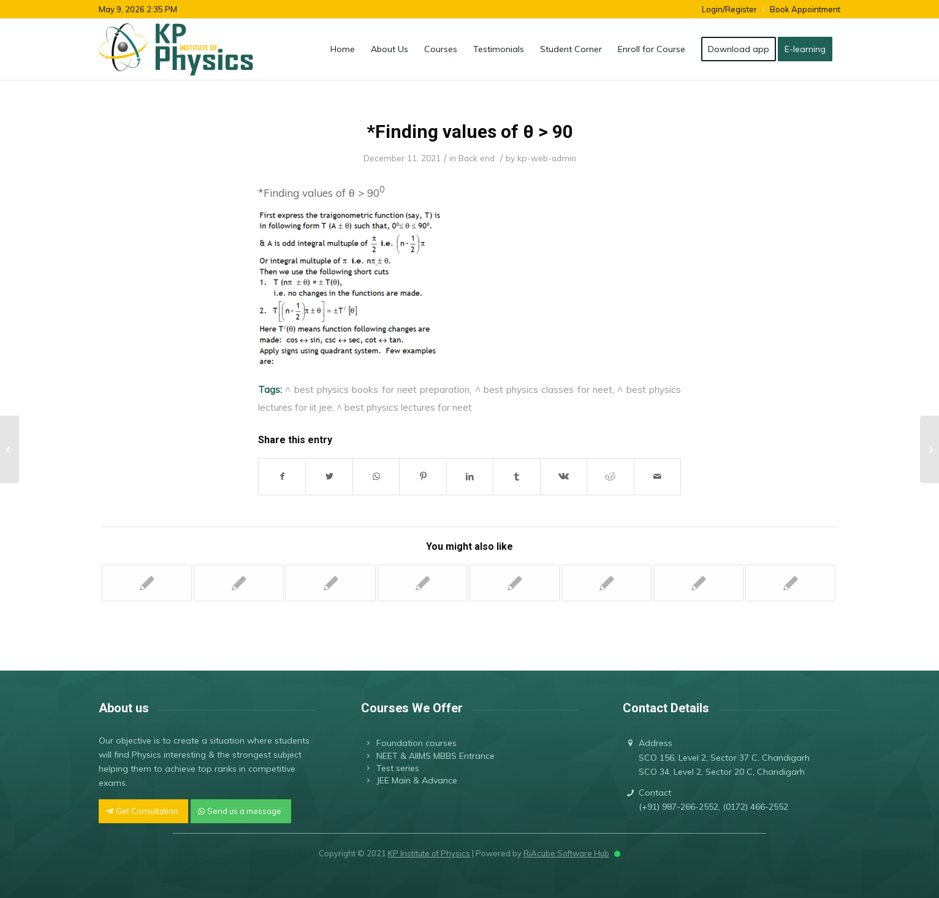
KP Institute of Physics (429, 853)
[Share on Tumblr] (516, 477)
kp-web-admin (546, 158)
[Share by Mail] (657, 477)
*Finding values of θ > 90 (470, 131)
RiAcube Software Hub (566, 853)
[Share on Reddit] (610, 477)
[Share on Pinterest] (423, 477)
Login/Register (729, 9)
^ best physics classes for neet (544, 389)
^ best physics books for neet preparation (377, 389)
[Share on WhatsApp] (376, 477)
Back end (476, 158)
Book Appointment (805, 9)
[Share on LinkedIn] (470, 477)
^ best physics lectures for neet (404, 407)
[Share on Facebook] (282, 477)
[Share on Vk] (564, 477)
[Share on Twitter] (329, 477)
